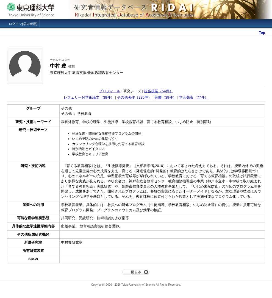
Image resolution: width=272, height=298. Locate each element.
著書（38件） (165, 97)
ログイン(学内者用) (23, 24)
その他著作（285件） (134, 97)
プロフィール (109, 91)
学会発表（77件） (193, 97)
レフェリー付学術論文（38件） (89, 97)
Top (262, 32)
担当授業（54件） (158, 91)
